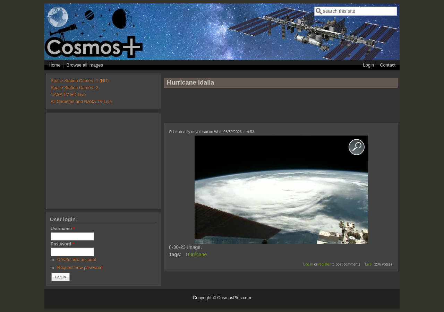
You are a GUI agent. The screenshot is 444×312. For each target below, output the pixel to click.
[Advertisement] (281, 108)
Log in (308, 264)
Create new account (76, 259)
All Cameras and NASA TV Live (81, 101)
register (324, 264)
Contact (387, 65)
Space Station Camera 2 (74, 87)
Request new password (80, 267)
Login (368, 65)
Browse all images (85, 65)
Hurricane (196, 254)
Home (55, 65)
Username (63, 228)
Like (368, 264)
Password (62, 244)
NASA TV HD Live (68, 94)
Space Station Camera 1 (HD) (80, 80)
